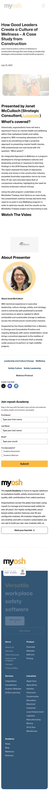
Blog (7, 748)
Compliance (11, 685)
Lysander (31, 120)
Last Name (5, 426)
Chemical (31, 693)
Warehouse (31, 731)
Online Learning (12, 693)
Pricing (29, 658)
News (7, 744)
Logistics (30, 716)
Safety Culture (15, 368)
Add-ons (30, 655)
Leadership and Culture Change (19, 361)
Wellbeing (40, 361)
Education (31, 700)
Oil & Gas (30, 727)
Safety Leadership (32, 368)
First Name (6, 415)
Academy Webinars (11, 455)
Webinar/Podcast (24, 376)
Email (4, 437)
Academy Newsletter (12, 451)
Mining (29, 723)
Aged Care (31, 681)
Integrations (11, 681)
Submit (24, 463)
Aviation (30, 689)
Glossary (9, 755)
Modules (30, 651)
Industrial (31, 708)
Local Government (35, 712)
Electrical (30, 704)
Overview (30, 647)
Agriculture (31, 685)
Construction (32, 697)
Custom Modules (13, 689)
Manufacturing (33, 720)
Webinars (9, 752)
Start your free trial (24, 530)
